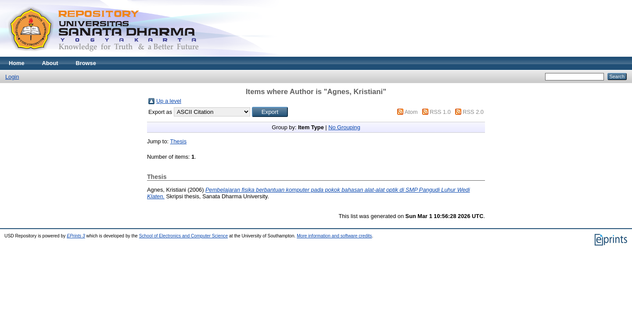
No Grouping (344, 127)
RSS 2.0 (473, 112)
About (50, 63)
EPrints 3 (76, 235)
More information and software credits (334, 235)
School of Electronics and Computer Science (183, 235)
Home (17, 63)
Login (12, 76)
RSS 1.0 (440, 112)
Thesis (178, 141)
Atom (411, 112)
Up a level (168, 101)
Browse (86, 63)
